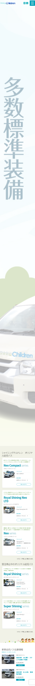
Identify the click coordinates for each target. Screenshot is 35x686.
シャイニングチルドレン (8, 3)
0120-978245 (27, 3)
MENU (32, 3)
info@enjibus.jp (24, 3)
